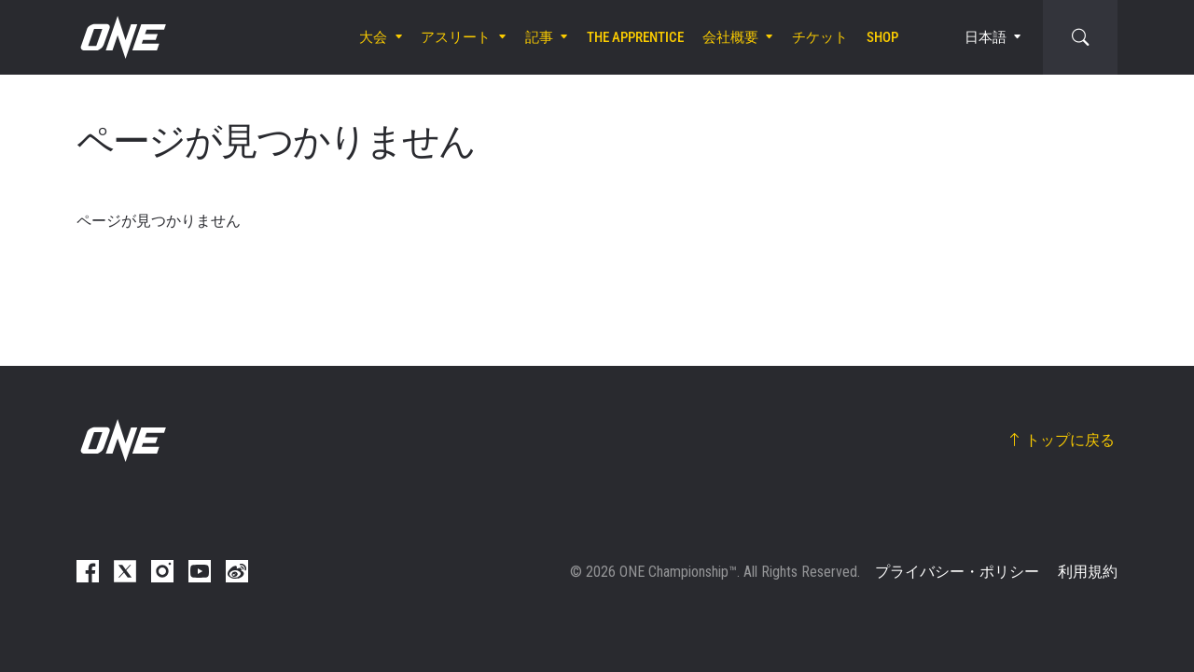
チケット (820, 37)
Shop (882, 37)
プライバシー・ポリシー (957, 572)
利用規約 (1088, 572)
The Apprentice (635, 37)
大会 (373, 37)
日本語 (986, 37)
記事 (539, 37)
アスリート (456, 37)
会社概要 (730, 37)
